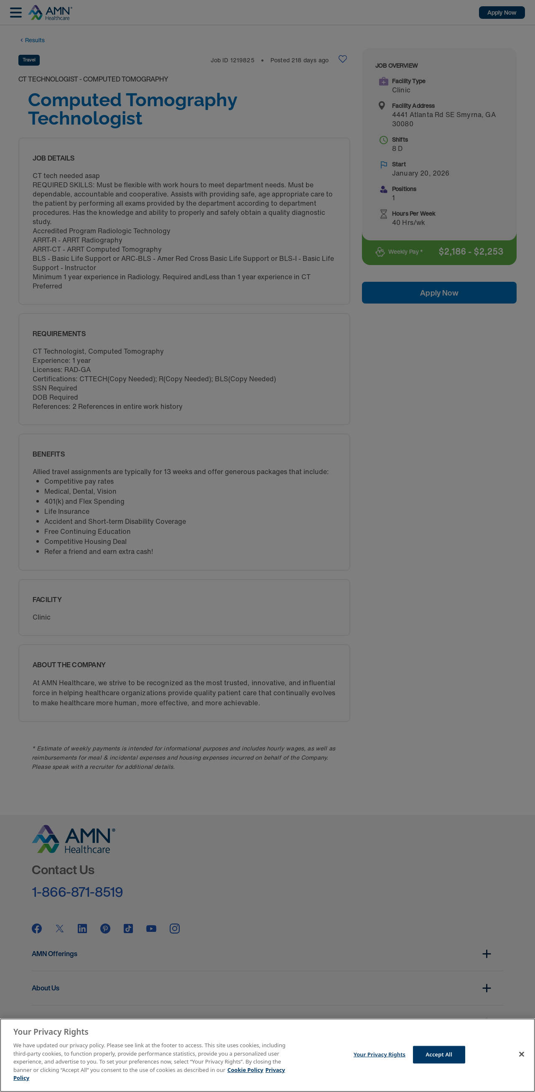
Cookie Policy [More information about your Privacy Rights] (245, 1070)
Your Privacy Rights (379, 1054)
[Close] (521, 1054)
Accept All (438, 1054)
